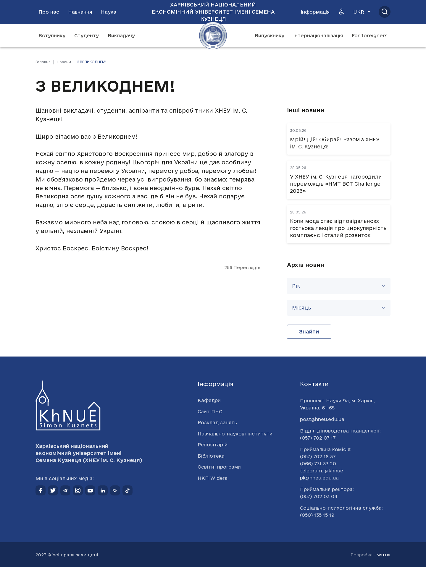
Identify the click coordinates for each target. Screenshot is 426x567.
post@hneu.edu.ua (322, 419)
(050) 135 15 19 (317, 515)
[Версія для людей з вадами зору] (341, 12)
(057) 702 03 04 (319, 496)
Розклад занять (217, 422)
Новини (64, 62)
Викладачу (121, 35)
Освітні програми (219, 466)
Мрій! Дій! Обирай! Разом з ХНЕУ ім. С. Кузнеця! (335, 143)
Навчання (80, 11)
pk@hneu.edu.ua (319, 477)
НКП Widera (212, 478)
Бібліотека (211, 456)
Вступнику (51, 35)
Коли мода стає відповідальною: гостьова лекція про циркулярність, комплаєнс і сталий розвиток (339, 228)
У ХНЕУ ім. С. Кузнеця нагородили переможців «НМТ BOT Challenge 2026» (336, 184)
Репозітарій (212, 444)
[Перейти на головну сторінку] (213, 35)
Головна (43, 62)
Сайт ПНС (210, 411)
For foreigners (370, 35)
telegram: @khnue (321, 470)
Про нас (48, 11)
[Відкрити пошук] (384, 12)
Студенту (86, 35)
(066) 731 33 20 (318, 463)
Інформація (315, 11)
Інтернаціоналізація (318, 35)
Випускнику (269, 35)
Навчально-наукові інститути (235, 433)
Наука (108, 11)
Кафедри (209, 400)
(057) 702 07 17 (317, 437)
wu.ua (383, 554)
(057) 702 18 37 (317, 456)
